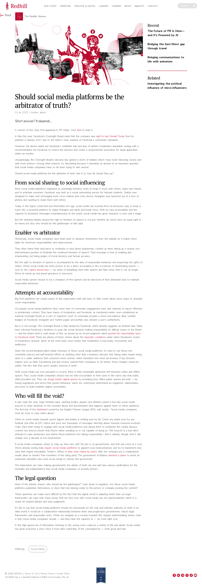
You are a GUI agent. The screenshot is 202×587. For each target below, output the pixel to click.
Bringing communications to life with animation (166, 59)
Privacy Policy (47, 573)
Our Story (50, 6)
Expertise (65, 6)
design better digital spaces (62, 379)
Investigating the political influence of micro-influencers (167, 86)
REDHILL (18, 573)
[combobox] (187, 5)
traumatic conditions (94, 337)
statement (42, 409)
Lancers (103, 6)
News (128, 6)
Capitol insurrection (38, 270)
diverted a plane (117, 455)
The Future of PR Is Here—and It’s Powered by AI (166, 33)
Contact (153, 6)
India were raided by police (82, 451)
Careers (116, 6)
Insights (139, 6)
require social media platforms (60, 448)
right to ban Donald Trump (110, 136)
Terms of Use (31, 573)
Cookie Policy (63, 573)
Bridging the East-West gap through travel (166, 46)
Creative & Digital (84, 6)
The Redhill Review (35, 16)
